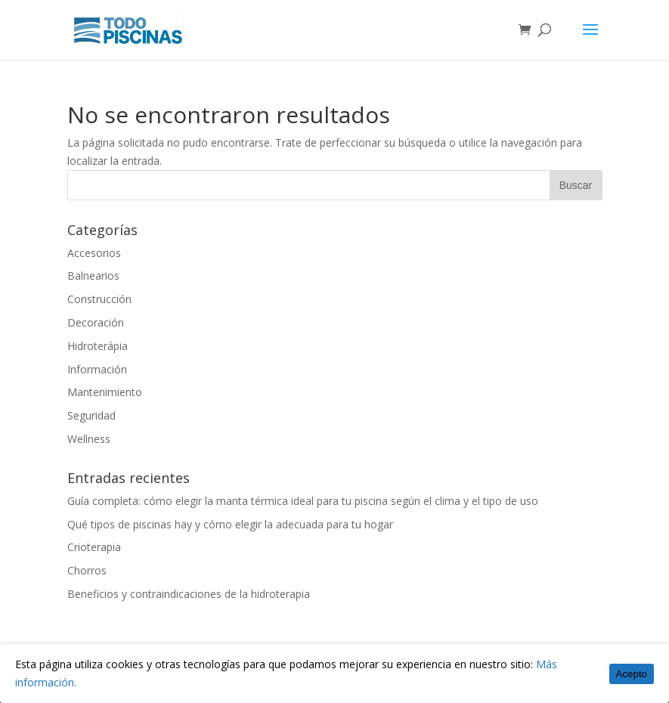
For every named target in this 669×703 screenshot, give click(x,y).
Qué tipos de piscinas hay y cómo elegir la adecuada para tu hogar (230, 524)
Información (97, 369)
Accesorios (94, 253)
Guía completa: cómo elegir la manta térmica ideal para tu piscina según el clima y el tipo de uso (302, 501)
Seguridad (91, 415)
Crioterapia (94, 547)
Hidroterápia (97, 346)
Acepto (632, 674)
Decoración (95, 322)
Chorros (87, 570)
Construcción (99, 299)
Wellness (88, 439)
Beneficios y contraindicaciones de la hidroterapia (188, 594)
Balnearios (93, 275)
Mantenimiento (104, 392)
